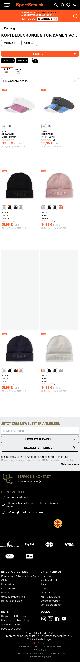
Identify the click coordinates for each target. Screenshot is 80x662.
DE (34, 642)
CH (44, 642)
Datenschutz (27, 636)
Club (4, 580)
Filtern (54, 53)
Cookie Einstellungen (39, 639)
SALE (18, 71)
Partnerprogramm (51, 596)
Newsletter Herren (50, 448)
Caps (29, 42)
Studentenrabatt (50, 600)
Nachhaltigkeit (49, 580)
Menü (7, 6)
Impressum (12, 636)
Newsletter (7, 584)
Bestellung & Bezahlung (15, 620)
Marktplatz (47, 592)
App (43, 588)
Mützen (11, 42)
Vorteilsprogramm (51, 604)
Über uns (46, 576)
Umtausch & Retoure (13, 616)
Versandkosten (53, 646)
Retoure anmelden (12, 600)
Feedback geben (11, 628)
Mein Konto (8, 588)
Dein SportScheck (14, 571)
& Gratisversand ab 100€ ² (38, 15)
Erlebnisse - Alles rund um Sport (20, 576)
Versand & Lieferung (13, 624)
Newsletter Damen (50, 439)
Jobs (43, 584)
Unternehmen (51, 571)
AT (39, 642)
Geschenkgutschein (13, 596)
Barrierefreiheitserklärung (51, 636)
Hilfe (5, 611)
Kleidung (8, 28)
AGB (70, 636)
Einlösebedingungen (40, 657)
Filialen (5, 592)
